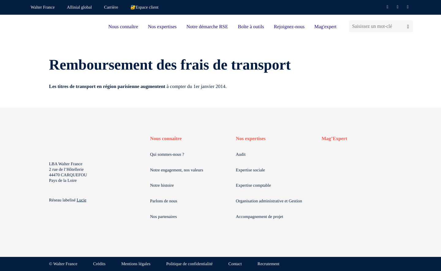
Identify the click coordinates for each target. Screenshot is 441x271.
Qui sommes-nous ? (167, 154)
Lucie (81, 200)
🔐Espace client (144, 7)
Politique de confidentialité (189, 264)
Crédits (99, 264)
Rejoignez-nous (289, 26)
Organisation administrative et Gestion (269, 201)
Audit (241, 154)
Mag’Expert (334, 138)
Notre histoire (162, 185)
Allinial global (79, 7)
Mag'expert (325, 26)
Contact (235, 264)
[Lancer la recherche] (408, 26)
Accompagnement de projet (259, 217)
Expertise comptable (253, 185)
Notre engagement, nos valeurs (176, 170)
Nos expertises (162, 26)
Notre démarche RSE (207, 26)
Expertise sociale (250, 170)
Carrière (111, 7)
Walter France (43, 7)
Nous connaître (123, 26)
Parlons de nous (163, 201)
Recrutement (269, 264)
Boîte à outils (251, 26)
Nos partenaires (163, 217)
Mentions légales (135, 264)
